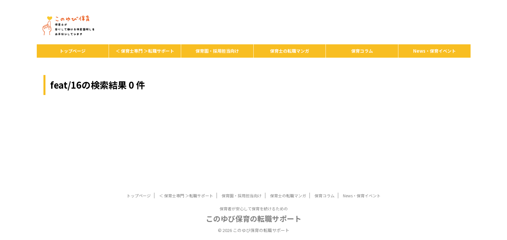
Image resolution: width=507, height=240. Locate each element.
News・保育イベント (434, 51)
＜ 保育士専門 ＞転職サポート (145, 51)
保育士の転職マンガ (289, 51)
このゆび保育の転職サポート (253, 179)
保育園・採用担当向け (217, 51)
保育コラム (362, 51)
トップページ (72, 51)
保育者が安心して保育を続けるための (254, 169)
